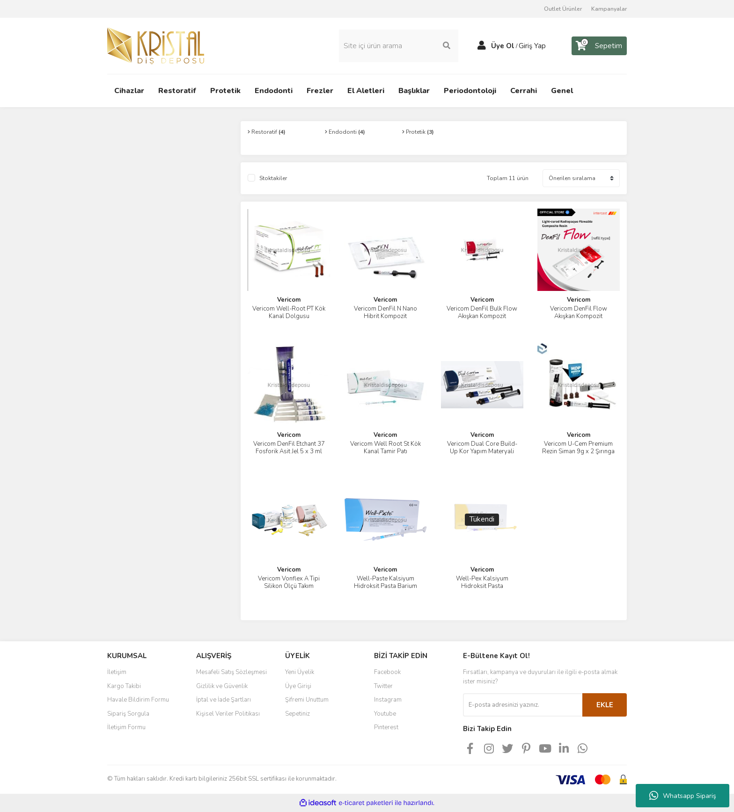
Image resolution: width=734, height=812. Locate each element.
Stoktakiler (273, 178)
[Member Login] (481, 46)
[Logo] (155, 45)
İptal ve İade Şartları (223, 700)
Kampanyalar (609, 9)
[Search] (398, 45)
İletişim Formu (126, 727)
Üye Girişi (298, 686)
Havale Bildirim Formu (138, 700)
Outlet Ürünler (563, 9)
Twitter (383, 686)
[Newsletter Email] (522, 705)
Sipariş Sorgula (128, 714)
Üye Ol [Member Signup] (502, 46)
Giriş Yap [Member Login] (532, 46)
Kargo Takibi (124, 686)
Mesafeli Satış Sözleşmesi (231, 672)
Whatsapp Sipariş (682, 795)
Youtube (385, 714)
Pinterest (386, 727)
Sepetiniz (297, 714)
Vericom (289, 300)
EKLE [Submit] (604, 705)
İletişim (116, 672)
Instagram (388, 700)
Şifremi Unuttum (307, 700)
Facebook (387, 672)
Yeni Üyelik (299, 672)
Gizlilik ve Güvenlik (222, 686)
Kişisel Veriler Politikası (228, 714)
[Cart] (599, 45)
